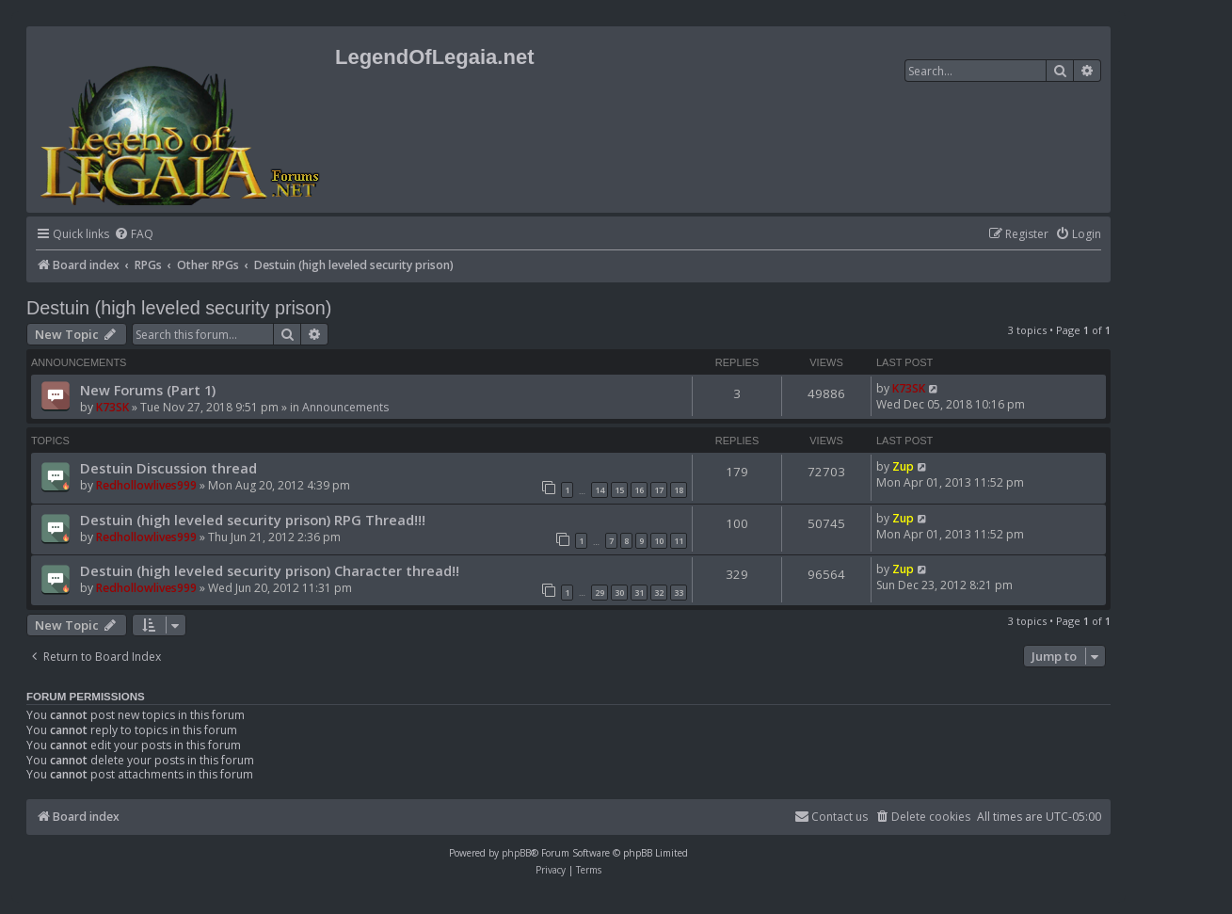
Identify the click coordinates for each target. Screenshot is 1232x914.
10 (659, 541)
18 (678, 490)
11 (678, 541)
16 (639, 490)
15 (619, 490)
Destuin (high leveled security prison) (178, 307)
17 (659, 490)
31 (639, 592)
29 (599, 592)
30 (619, 592)
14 (599, 490)
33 (678, 592)
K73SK (112, 407)
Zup (903, 466)
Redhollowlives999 (146, 485)
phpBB (516, 852)
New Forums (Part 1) (148, 389)
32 (659, 592)
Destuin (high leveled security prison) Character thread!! (269, 570)
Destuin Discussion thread (168, 467)
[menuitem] (133, 235)
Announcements (345, 407)
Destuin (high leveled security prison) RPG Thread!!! (252, 519)
